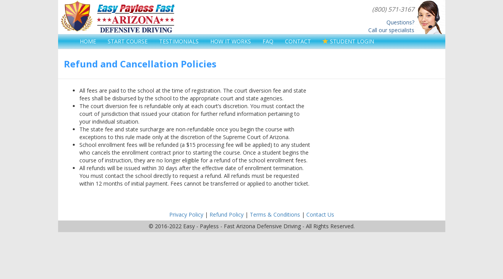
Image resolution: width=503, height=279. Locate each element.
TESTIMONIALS (179, 41)
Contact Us (320, 214)
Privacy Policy (186, 214)
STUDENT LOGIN (348, 41)
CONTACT (298, 41)
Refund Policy (226, 214)
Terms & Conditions (275, 214)
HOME (88, 41)
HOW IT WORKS (230, 41)
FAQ (268, 41)
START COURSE (128, 41)
